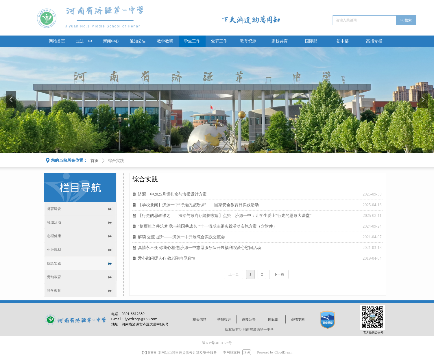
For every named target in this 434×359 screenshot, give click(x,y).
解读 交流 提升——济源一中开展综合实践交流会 (181, 237)
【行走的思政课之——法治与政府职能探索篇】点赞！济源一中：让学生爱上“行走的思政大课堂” (224, 215)
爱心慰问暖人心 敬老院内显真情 (167, 258)
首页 (95, 161)
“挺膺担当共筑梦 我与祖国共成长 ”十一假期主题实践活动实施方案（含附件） (207, 226)
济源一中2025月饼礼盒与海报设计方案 (172, 194)
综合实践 (116, 161)
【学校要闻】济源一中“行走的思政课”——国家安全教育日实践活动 (198, 205)
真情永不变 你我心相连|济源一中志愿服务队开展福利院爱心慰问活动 (199, 247)
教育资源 (248, 41)
